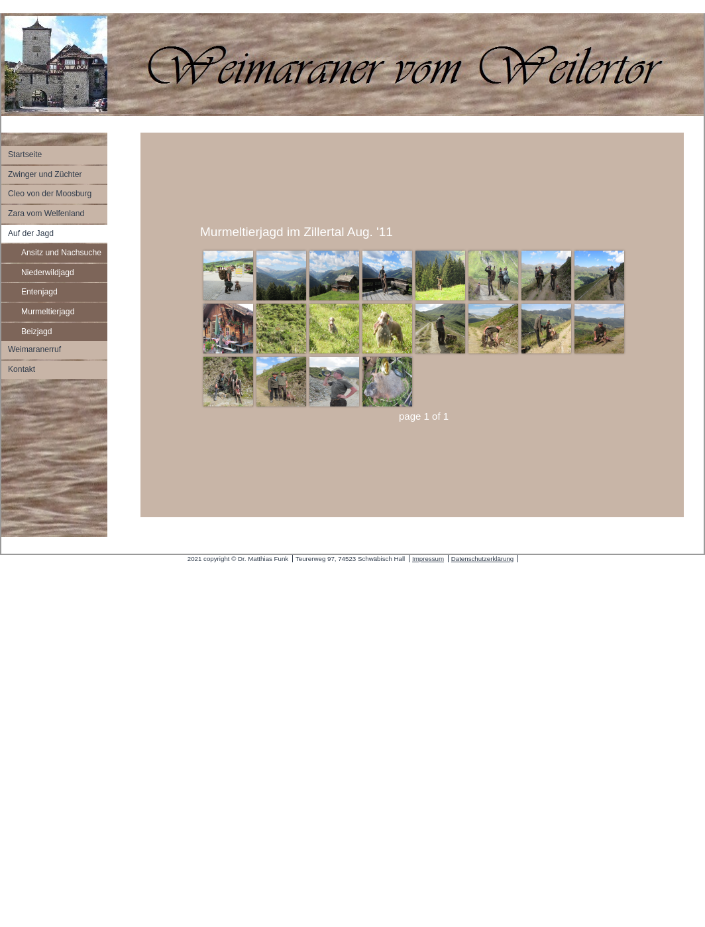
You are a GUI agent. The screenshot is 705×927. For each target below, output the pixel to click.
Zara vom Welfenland (46, 213)
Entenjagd (39, 291)
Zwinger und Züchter (44, 174)
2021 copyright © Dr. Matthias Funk (238, 558)
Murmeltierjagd (47, 311)
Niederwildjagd (47, 272)
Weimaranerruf (34, 349)
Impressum (428, 558)
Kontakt (21, 369)
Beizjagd (36, 331)
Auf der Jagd (31, 233)
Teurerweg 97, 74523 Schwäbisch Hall (350, 558)
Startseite (25, 154)
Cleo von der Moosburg (49, 193)
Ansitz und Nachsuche (61, 252)
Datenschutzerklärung (482, 558)
